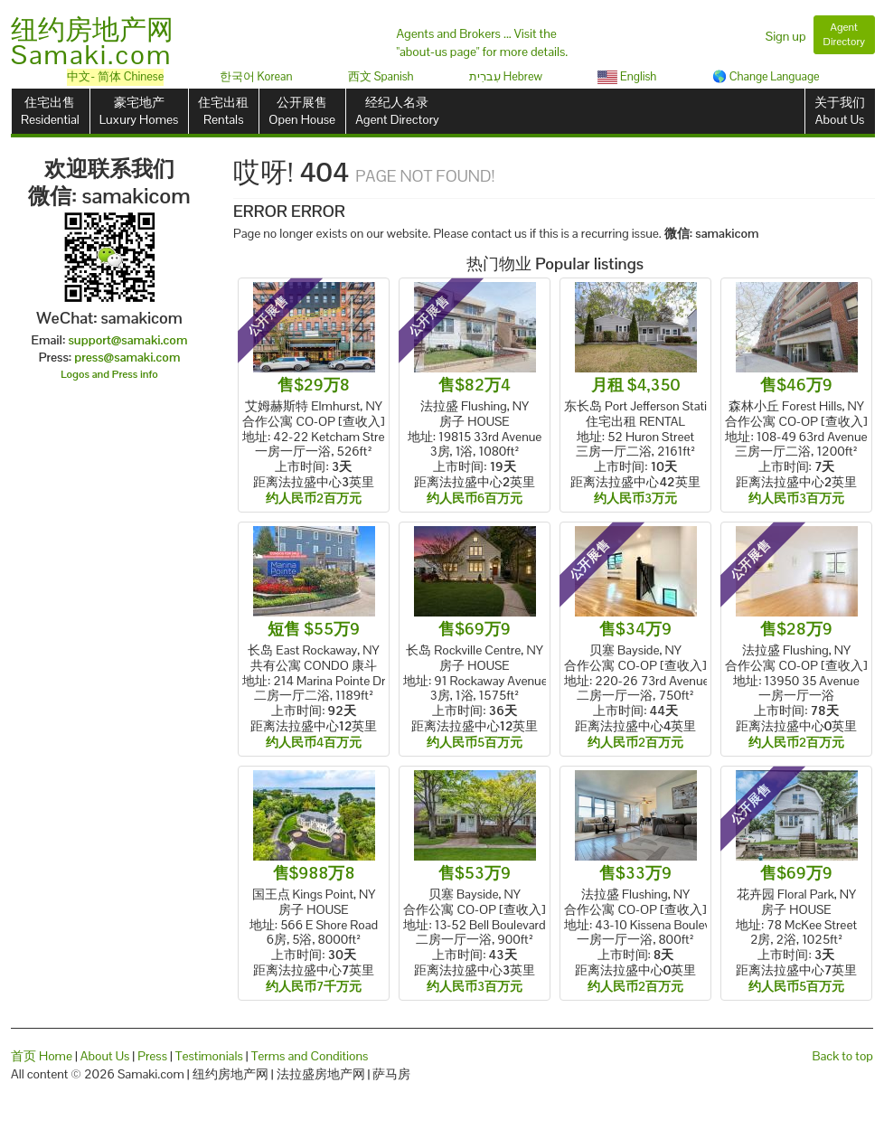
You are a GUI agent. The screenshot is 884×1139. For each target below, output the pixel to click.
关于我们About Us (839, 110)
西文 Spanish (381, 76)
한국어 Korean (256, 76)
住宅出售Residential (50, 110)
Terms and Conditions (310, 1056)
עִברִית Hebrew (505, 76)
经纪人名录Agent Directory (397, 110)
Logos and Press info (109, 374)
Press (152, 1056)
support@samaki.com (127, 340)
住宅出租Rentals (223, 110)
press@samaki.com (127, 357)
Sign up (786, 36)
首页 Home (41, 1056)
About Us (105, 1056)
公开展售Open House (301, 110)
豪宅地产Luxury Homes (138, 110)
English (626, 76)
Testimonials (209, 1056)
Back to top (843, 1056)
